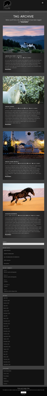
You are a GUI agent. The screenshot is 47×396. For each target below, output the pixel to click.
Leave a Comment (27, 57)
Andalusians (9, 107)
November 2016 (7, 331)
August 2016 (6, 339)
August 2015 (6, 349)
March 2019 (6, 308)
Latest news (6, 373)
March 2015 (6, 356)
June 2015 (6, 351)
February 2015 (6, 359)
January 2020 (6, 303)
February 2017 (6, 328)
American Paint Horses (13, 56)
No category (6, 376)
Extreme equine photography (10, 272)
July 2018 (5, 315)
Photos (5, 378)
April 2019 (6, 305)
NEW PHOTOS (7, 250)
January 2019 (6, 310)
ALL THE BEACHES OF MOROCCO (11, 257)
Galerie (20, 57)
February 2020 (7, 300)
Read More (8, 69)
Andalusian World (11, 162)
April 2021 (6, 298)
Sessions (5, 383)
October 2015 (6, 344)
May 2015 (5, 354)
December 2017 (7, 321)
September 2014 (7, 364)
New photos (6, 263)
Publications (6, 381)
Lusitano (6, 281)
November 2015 (7, 341)
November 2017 (7, 323)
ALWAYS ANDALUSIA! (9, 253)
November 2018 (7, 313)
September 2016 (7, 336)
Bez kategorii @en (7, 371)
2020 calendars (7, 260)
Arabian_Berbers (22, 215)
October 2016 (6, 333)
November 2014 (7, 362)
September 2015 (7, 346)
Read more (23, 394)
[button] (42, 2)
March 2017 (6, 326)
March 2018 (6, 318)
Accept (23, 392)
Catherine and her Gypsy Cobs (10, 291)
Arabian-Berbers (11, 214)
